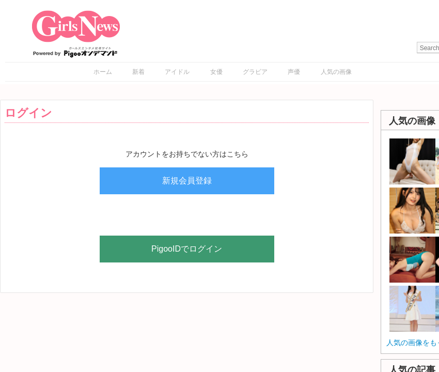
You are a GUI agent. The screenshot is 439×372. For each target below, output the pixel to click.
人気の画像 (336, 71)
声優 (294, 71)
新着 (138, 71)
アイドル (177, 71)
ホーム (102, 71)
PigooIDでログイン (186, 248)
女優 (216, 71)
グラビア (255, 71)
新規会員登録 (187, 180)
